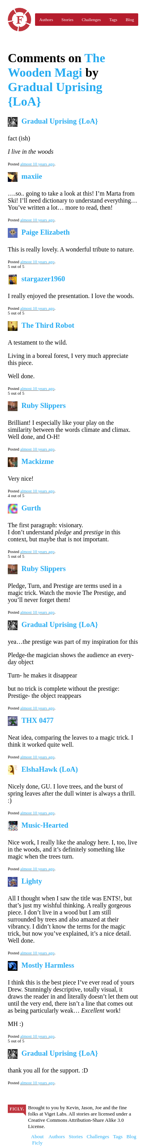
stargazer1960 (43, 279)
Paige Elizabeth (45, 232)
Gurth (31, 508)
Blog (130, 19)
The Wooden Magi (56, 65)
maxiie (31, 176)
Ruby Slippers (43, 405)
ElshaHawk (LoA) (49, 769)
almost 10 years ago (37, 164)
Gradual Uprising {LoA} (59, 121)
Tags (113, 19)
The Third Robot (47, 325)
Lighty (31, 881)
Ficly (19, 19)
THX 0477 (37, 720)
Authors (46, 19)
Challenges (91, 19)
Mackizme (37, 461)
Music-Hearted (45, 825)
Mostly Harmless (47, 965)
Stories (68, 19)
